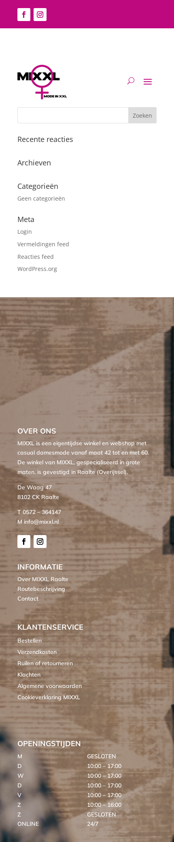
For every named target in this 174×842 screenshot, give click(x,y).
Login (24, 231)
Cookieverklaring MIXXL (48, 697)
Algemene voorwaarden (49, 686)
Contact (27, 598)
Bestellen (29, 640)
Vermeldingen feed (43, 244)
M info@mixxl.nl (38, 521)
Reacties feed (35, 256)
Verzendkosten (37, 652)
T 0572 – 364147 (39, 512)
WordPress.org (37, 269)
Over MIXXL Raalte (42, 579)
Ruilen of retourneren (45, 663)
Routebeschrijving (41, 588)
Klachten (28, 674)
